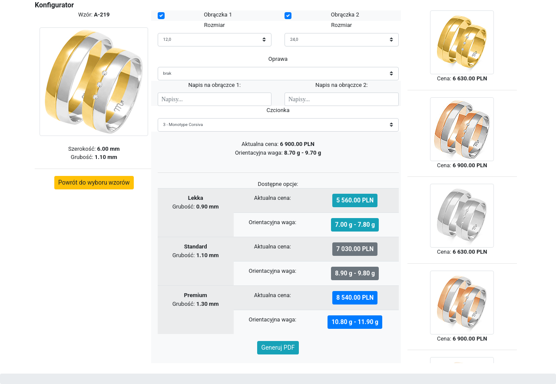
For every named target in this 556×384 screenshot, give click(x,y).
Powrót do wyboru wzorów (94, 182)
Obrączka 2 (345, 14)
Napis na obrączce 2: (341, 85)
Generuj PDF (278, 347)
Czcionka (277, 110)
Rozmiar (214, 25)
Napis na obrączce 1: (214, 85)
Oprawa (278, 59)
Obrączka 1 (218, 14)
